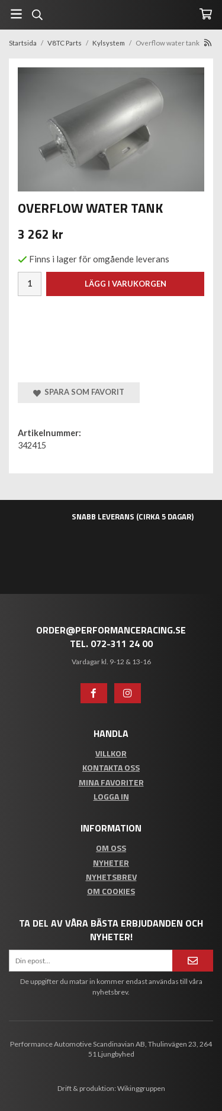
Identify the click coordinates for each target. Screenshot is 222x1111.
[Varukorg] (205, 14)
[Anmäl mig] (192, 961)
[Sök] (37, 14)
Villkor (111, 753)
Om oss (111, 848)
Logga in (111, 796)
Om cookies (111, 891)
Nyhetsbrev (111, 876)
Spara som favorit (78, 392)
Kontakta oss (111, 767)
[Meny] (16, 14)
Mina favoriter (111, 782)
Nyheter (111, 862)
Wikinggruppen (141, 1088)
